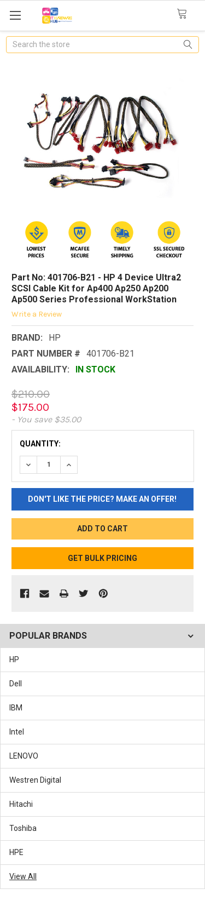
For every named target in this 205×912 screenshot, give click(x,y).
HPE (16, 852)
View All (23, 876)
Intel (16, 731)
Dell (15, 683)
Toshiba (23, 828)
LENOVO (23, 756)
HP (14, 659)
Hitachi (21, 804)
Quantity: (40, 443)
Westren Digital (35, 780)
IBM (15, 707)
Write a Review (36, 314)
